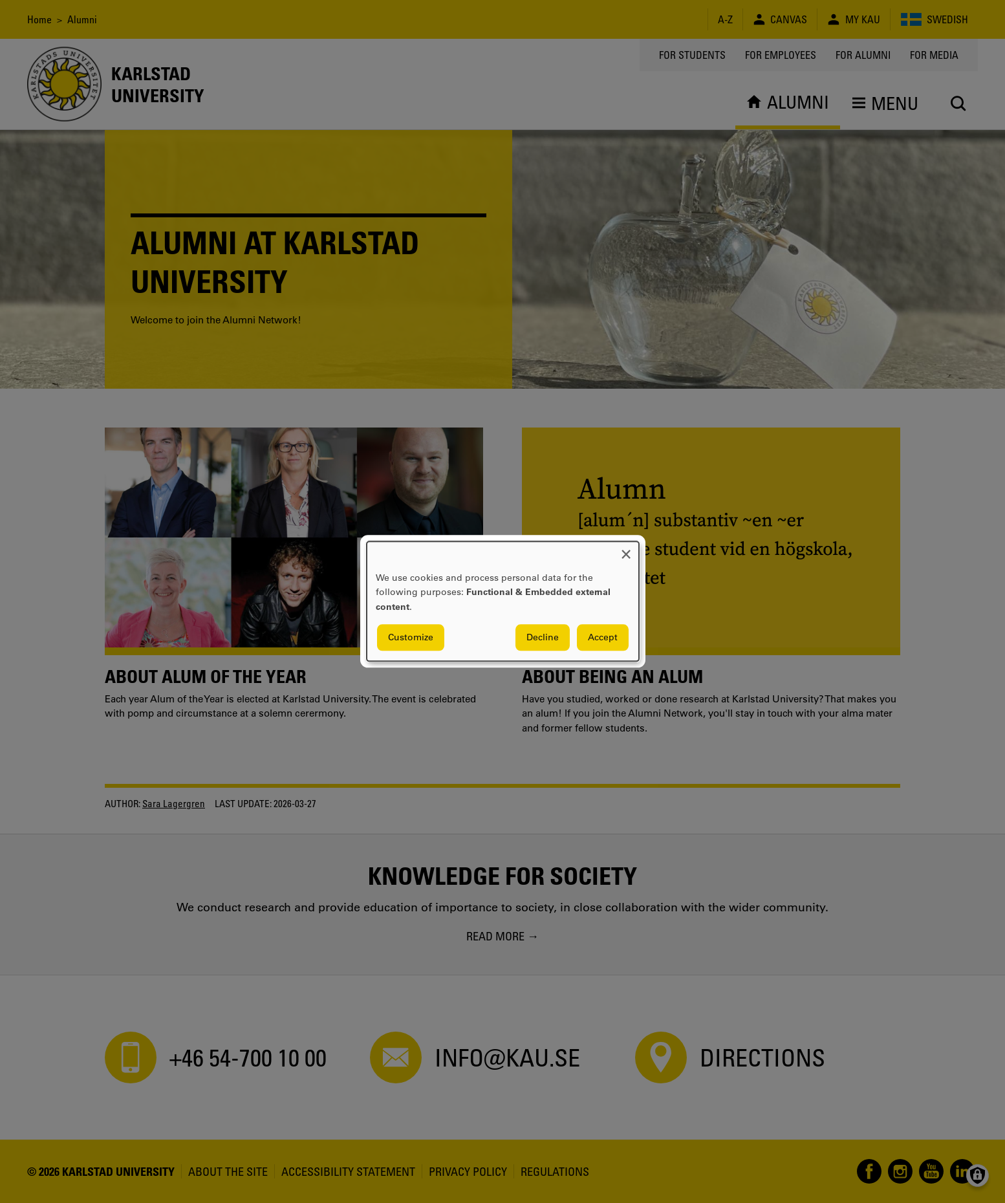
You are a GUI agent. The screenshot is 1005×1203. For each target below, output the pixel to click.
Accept (603, 638)
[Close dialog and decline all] (626, 549)
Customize (410, 638)
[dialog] (503, 601)
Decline (542, 638)
